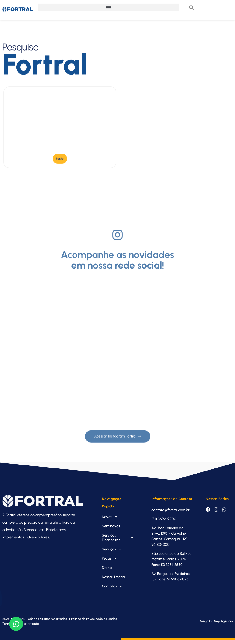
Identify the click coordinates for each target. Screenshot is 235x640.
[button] (108, 5)
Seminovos (111, 526)
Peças (109, 558)
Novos (110, 517)
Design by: (216, 621)
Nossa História (113, 577)
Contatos (112, 586)
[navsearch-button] (193, 5)
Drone (107, 567)
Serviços (112, 549)
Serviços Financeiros (118, 537)
